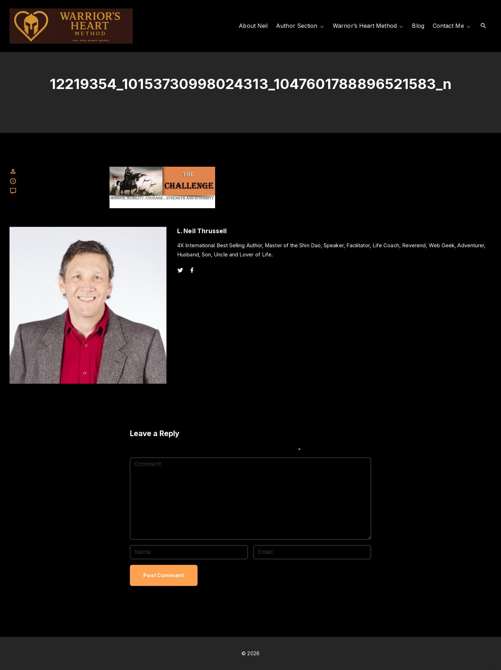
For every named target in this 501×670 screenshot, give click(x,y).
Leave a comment (39, 191)
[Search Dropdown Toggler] (483, 26)
